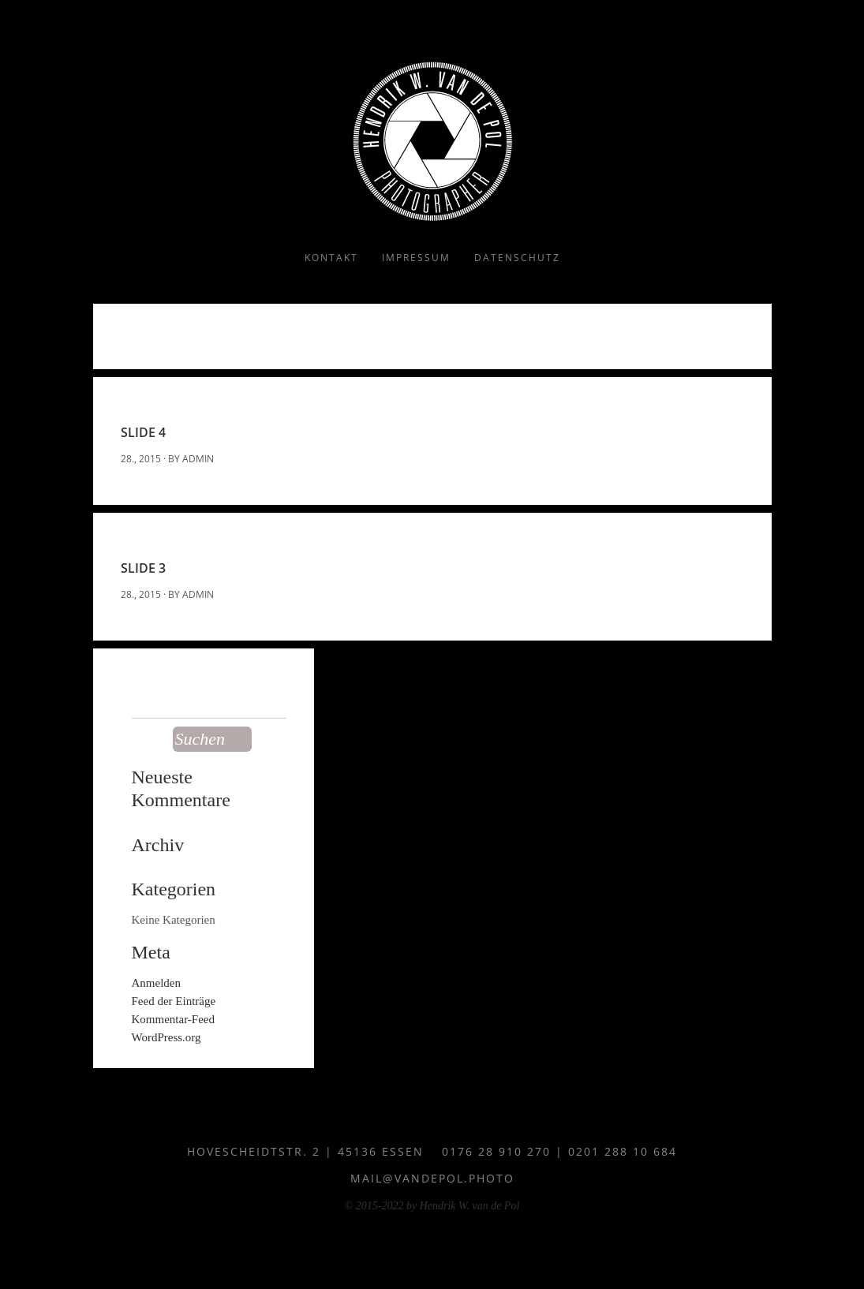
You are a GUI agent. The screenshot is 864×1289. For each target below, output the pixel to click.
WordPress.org (166, 1037)
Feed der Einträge (174, 1001)
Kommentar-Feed (173, 1019)
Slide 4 (143, 432)
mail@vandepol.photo (432, 1178)
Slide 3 (143, 568)
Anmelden (156, 983)
